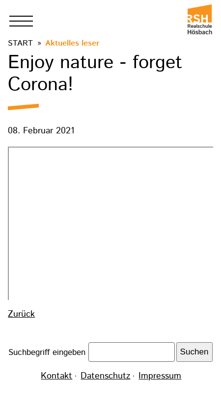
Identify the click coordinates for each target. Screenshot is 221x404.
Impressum (159, 376)
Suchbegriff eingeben (48, 352)
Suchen (194, 351)
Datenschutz (105, 376)
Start (20, 43)
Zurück (21, 314)
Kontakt (56, 376)
